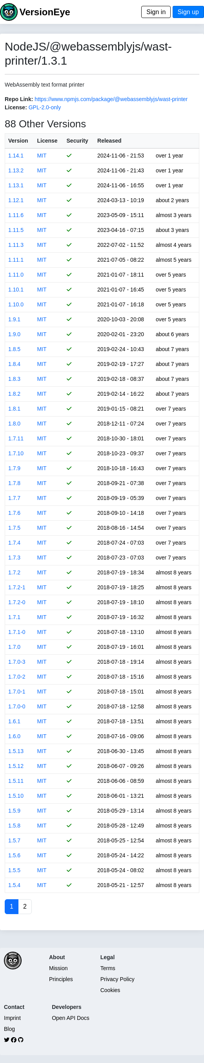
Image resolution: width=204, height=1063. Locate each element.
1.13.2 (16, 170)
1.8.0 (14, 423)
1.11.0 (16, 275)
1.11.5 (16, 230)
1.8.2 (14, 394)
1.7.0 (14, 647)
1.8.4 (14, 364)
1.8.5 (14, 349)
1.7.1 (14, 617)
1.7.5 (14, 528)
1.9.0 (14, 334)
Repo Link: (19, 99)
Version (18, 141)
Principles (61, 979)
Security (77, 141)
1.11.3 (16, 245)
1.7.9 (14, 468)
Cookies (110, 990)
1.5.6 (14, 855)
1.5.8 (14, 825)
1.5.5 (14, 870)
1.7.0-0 (17, 706)
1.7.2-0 (17, 602)
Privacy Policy (117, 979)
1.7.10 (16, 453)
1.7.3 (14, 557)
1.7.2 (14, 572)
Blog (9, 1029)
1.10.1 (16, 289)
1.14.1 (16, 155)
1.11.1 (16, 260)
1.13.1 (16, 185)
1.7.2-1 (17, 587)
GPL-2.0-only (45, 107)
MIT (41, 155)
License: (16, 107)
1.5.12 (16, 766)
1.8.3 (14, 379)
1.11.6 (16, 215)
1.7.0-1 (17, 691)
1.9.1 (14, 319)
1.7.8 (14, 483)
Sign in (156, 12)
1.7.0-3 (17, 662)
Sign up (188, 12)
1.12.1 (16, 200)
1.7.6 (14, 513)
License (47, 141)
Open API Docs (70, 1018)
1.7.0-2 (17, 677)
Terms (107, 968)
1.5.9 (14, 811)
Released (109, 141)
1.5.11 (16, 781)
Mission (58, 968)
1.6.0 (14, 736)
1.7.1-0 (17, 632)
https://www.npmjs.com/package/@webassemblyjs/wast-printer (111, 99)
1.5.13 (16, 751)
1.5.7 (14, 840)
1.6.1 (14, 721)
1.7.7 (14, 498)
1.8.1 (14, 409)
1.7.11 (16, 438)
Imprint (12, 1018)
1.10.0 (16, 304)
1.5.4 (14, 885)
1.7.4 (14, 543)
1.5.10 (16, 796)
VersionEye (44, 12)
